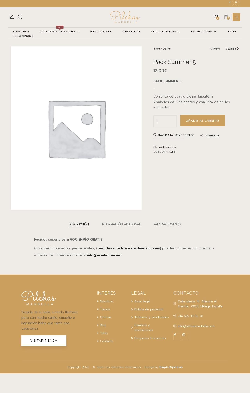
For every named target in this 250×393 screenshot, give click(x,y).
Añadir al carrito (202, 121)
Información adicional (121, 224)
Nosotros (21, 31)
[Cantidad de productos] (157, 121)
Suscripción (23, 35)
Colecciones (204, 32)
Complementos (165, 32)
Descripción (79, 224)
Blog (232, 31)
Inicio (156, 49)
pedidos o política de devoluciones (129, 248)
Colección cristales (59, 32)
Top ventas (131, 31)
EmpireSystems (171, 367)
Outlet (167, 49)
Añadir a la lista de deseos (175, 135)
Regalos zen (101, 31)
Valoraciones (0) (167, 224)
